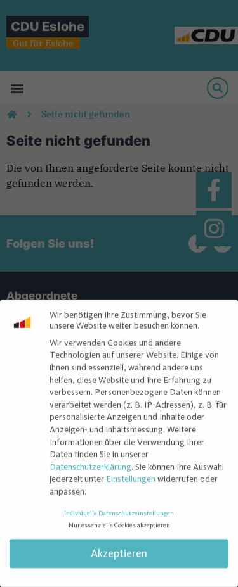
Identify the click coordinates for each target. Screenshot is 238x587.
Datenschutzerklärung (90, 470)
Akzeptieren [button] (119, 558)
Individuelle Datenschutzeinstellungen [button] (119, 517)
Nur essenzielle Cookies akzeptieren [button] (119, 530)
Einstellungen (130, 483)
